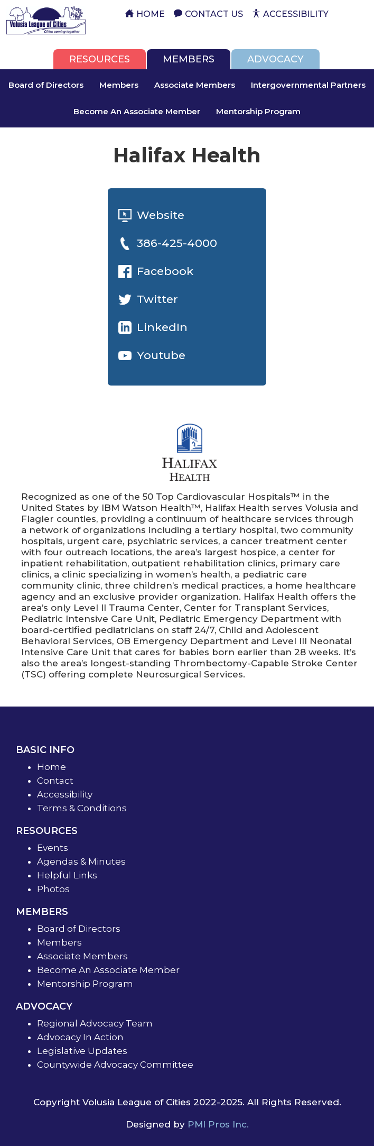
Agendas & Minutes (81, 861)
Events (52, 847)
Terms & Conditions (82, 808)
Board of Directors (45, 85)
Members (118, 85)
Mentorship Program (258, 111)
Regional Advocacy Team (95, 1023)
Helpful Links (67, 875)
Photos (53, 889)
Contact (55, 780)
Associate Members (194, 85)
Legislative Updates (82, 1051)
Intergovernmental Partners (308, 85)
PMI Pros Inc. (218, 1124)
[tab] (99, 59)
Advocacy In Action (80, 1037)
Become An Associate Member (136, 111)
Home (51, 767)
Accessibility (64, 794)
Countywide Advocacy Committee (115, 1064)
